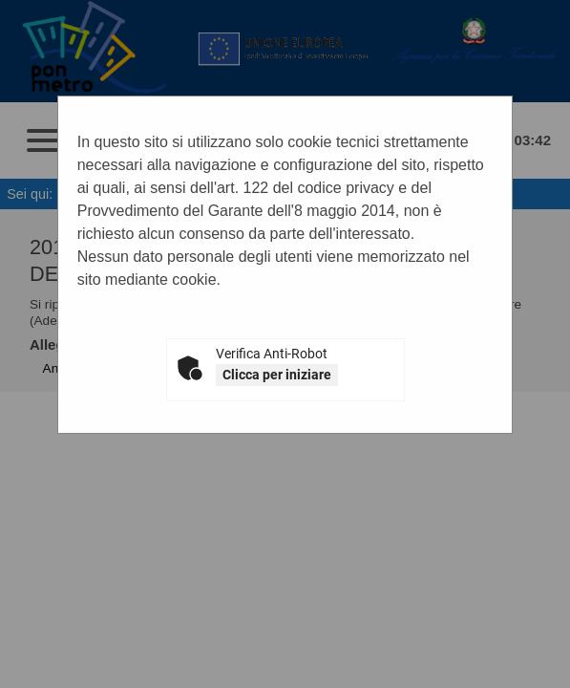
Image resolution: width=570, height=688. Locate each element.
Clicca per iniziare (276, 374)
